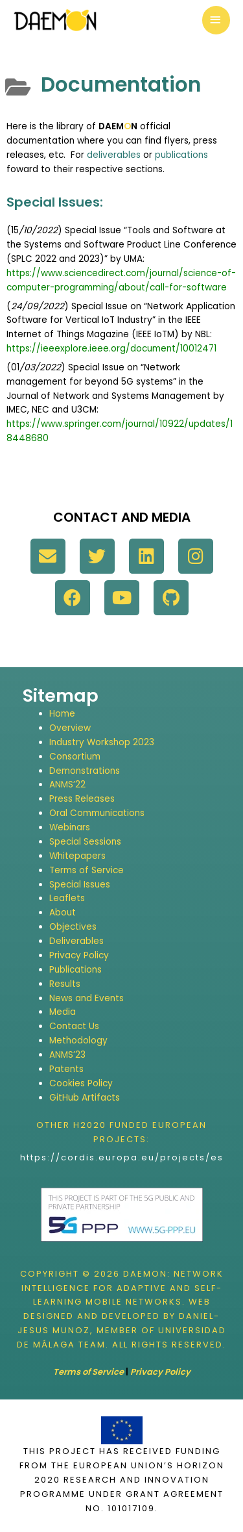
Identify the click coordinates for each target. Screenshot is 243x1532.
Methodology (78, 1040)
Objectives (73, 927)
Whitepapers (77, 856)
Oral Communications (97, 813)
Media (62, 1012)
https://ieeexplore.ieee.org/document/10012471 (111, 348)
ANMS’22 (67, 784)
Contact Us (74, 1026)
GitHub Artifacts (84, 1098)
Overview (70, 728)
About (62, 912)
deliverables (114, 155)
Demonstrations (84, 771)
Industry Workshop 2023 (101, 742)
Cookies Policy (81, 1083)
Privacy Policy (79, 955)
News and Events (86, 998)
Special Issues (79, 884)
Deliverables (76, 941)
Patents (66, 1069)
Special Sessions (85, 842)
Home (62, 714)
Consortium (74, 756)
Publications (75, 970)
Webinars (69, 827)
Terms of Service (86, 870)
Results (64, 984)
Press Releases (82, 799)
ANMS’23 (67, 1055)
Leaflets (67, 898)
